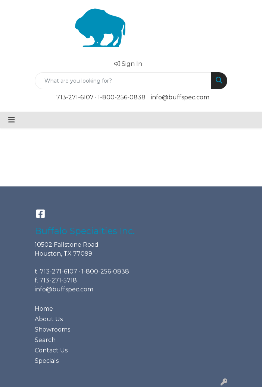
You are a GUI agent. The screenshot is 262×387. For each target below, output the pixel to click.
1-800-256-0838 (122, 97)
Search (45, 339)
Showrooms (52, 329)
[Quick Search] (123, 80)
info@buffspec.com (180, 97)
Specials (47, 360)
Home (44, 308)
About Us (49, 319)
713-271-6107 (75, 97)
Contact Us (51, 350)
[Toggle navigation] (11, 120)
